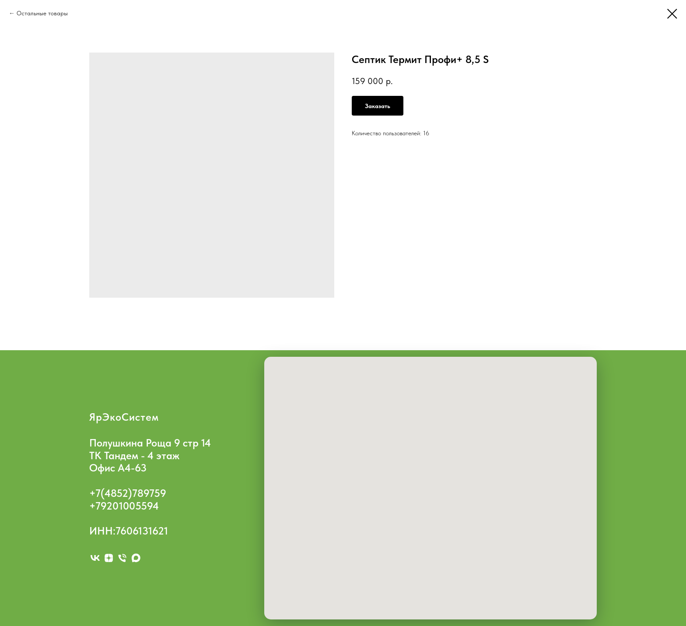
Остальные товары (42, 13)
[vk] (95, 557)
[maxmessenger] (135, 557)
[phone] (122, 557)
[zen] (108, 557)
